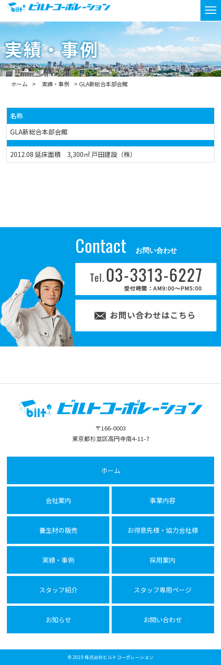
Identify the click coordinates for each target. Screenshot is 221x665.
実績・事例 (55, 84)
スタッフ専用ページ (163, 589)
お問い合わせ (162, 619)
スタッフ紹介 (58, 589)
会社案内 (58, 500)
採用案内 (163, 559)
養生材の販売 (58, 530)
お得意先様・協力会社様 (162, 530)
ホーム (19, 84)
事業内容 (163, 500)
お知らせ (58, 619)
